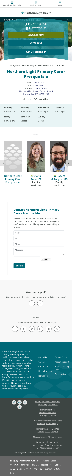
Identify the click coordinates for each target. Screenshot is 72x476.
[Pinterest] (25, 402)
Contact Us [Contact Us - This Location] (36, 42)
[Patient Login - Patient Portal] (36, 4)
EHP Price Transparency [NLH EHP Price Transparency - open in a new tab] (48, 448)
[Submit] (19, 265)
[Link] (15, 329)
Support (54, 431)
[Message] (39, 251)
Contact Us (43, 366)
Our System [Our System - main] (14, 65)
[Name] (39, 232)
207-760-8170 (38, 85)
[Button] (32, 303)
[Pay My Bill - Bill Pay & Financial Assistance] (12, 4)
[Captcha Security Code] (27, 258)
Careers (41, 362)
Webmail (41, 423)
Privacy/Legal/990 (48, 415)
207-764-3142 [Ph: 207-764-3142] (37, 24)
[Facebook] (14, 402)
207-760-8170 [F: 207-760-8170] (37, 28)
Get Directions (36, 51)
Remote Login (52, 423)
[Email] (39, 238)
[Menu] (60, 4)
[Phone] (39, 244)
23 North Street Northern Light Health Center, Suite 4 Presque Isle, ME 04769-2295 (36, 91)
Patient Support (62, 362)
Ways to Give (60, 374)
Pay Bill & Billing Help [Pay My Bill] (62, 368)
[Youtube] (19, 402)
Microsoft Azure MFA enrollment (47, 437)
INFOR (47, 431)
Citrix (59, 420)
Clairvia (41, 431)
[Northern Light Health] (36, 12)
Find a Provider (45, 371)
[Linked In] (19, 407)
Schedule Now (36, 34)
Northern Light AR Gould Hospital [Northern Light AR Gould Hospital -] (37, 65)
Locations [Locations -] (59, 65)
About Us (42, 357)
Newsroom (43, 376)
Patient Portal (61, 357)
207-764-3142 (39, 82)
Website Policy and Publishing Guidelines (49, 403)
